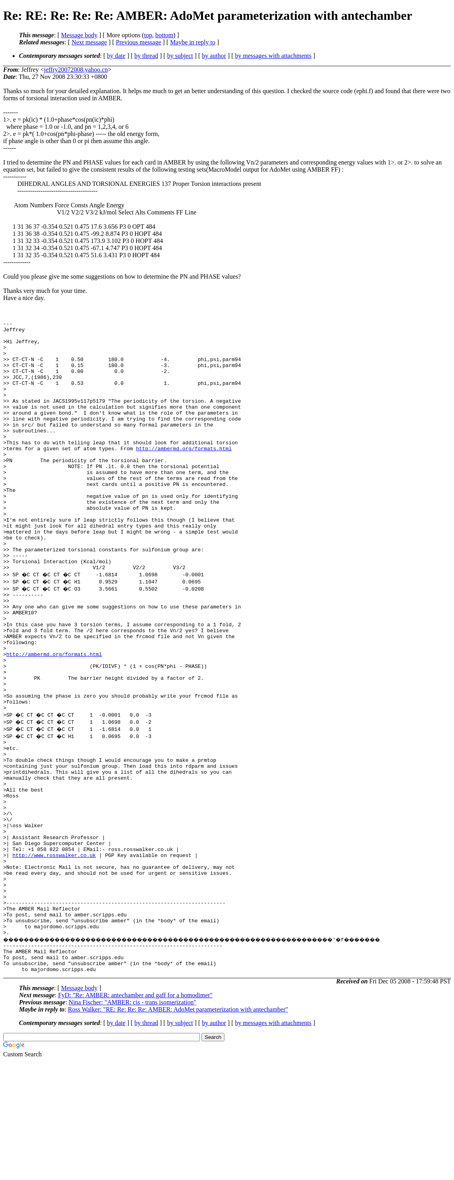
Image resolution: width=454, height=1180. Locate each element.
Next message (89, 42)
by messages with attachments (273, 55)
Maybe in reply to (192, 42)
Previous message (138, 42)
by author (214, 55)
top (148, 35)
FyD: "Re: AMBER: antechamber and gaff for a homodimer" (135, 1114)
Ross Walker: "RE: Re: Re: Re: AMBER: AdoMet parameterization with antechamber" (178, 1128)
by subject (180, 55)
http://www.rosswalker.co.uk (54, 952)
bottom (164, 35)
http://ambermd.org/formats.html (184, 474)
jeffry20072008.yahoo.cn (76, 69)
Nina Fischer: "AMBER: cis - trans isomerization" (132, 1121)
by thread (146, 55)
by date (116, 55)
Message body (79, 35)
